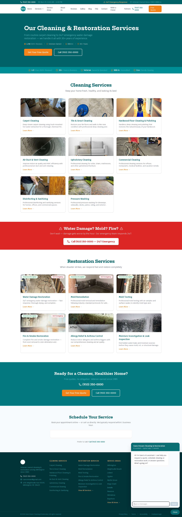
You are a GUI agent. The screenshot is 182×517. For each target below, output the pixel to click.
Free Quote (153, 9)
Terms (134, 514)
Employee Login (157, 514)
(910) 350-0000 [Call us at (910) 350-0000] (137, 9)
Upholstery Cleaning (57, 483)
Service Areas (50, 9)
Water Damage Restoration (89, 465)
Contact (104, 9)
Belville (110, 488)
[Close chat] (175, 512)
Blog (90, 9)
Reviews (74, 9)
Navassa (110, 491)
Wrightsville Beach (114, 469)
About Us (63, 9)
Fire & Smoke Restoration (88, 476)
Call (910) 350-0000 (68, 52)
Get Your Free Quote (38, 52)
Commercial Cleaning (57, 487)
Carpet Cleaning (55, 465)
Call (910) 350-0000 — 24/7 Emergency (91, 241)
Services (39, 9)
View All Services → (85, 490)
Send (174, 504)
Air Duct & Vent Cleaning (58, 479)
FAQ (96, 9)
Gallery (82, 9)
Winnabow (111, 495)
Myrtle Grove (112, 480)
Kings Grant (111, 484)
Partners (127, 9)
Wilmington (111, 465)
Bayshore (111, 499)
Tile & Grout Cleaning (57, 469)
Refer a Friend (113, 9)
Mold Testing (83, 473)
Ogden (110, 476)
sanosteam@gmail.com (30, 479)
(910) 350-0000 (28, 476)
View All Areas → (113, 502)
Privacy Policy (123, 514)
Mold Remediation (85, 469)
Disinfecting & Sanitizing (58, 490)
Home (29, 9)
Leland (109, 473)
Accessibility (144, 514)
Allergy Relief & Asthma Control (90, 480)
